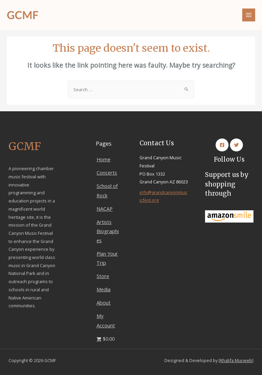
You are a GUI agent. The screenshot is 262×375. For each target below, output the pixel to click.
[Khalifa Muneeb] (236, 360)
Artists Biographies (108, 231)
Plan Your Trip (107, 258)
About (104, 302)
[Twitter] (236, 144)
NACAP (105, 208)
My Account (106, 320)
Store (103, 276)
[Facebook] (222, 144)
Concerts (107, 172)
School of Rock (107, 190)
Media (104, 289)
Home (104, 159)
